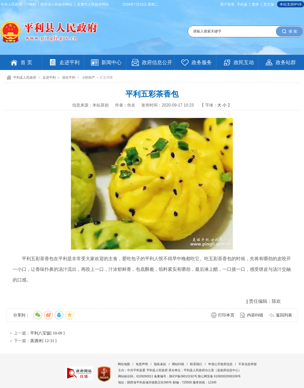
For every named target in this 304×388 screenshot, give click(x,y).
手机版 (242, 4)
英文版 (268, 4)
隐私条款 (160, 364)
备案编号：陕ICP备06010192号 (175, 376)
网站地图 (124, 364)
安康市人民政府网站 (93, 4)
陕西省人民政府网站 (56, 4)
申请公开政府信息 (220, 364)
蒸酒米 (36, 341)
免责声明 (142, 364)
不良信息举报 (247, 364)
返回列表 (284, 315)
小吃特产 (88, 77)
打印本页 (226, 315)
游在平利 (68, 77)
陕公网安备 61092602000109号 (219, 376)
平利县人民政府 (24, 77)
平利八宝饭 (40, 333)
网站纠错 (178, 364)
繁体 (255, 4)
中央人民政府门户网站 (18, 4)
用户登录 (227, 4)
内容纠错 (255, 315)
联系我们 (196, 364)
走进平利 (49, 77)
